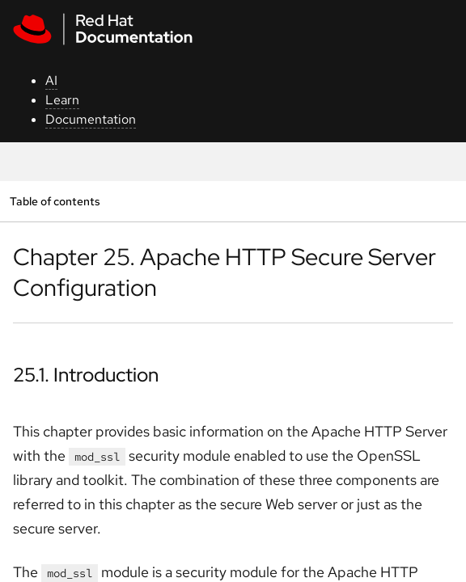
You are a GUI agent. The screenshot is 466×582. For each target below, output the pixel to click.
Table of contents (54, 201)
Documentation (90, 119)
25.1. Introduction (86, 374)
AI (51, 80)
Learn (62, 99)
